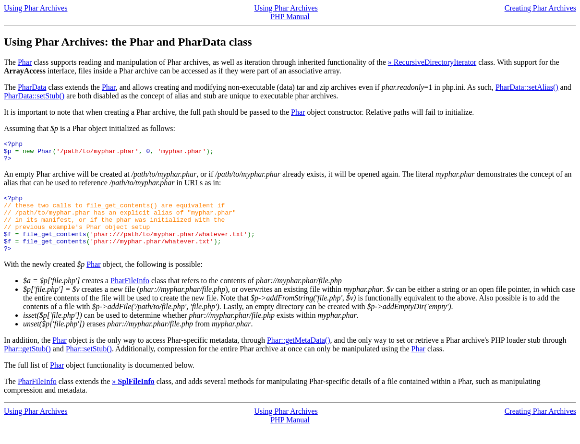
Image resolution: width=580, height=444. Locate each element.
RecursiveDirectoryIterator (435, 62)
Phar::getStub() (27, 364)
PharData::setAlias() (526, 87)
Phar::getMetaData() (298, 356)
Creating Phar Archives (540, 8)
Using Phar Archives (35, 8)
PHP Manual (290, 16)
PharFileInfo (129, 296)
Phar (25, 62)
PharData (32, 87)
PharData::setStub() (34, 96)
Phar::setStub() (89, 364)
